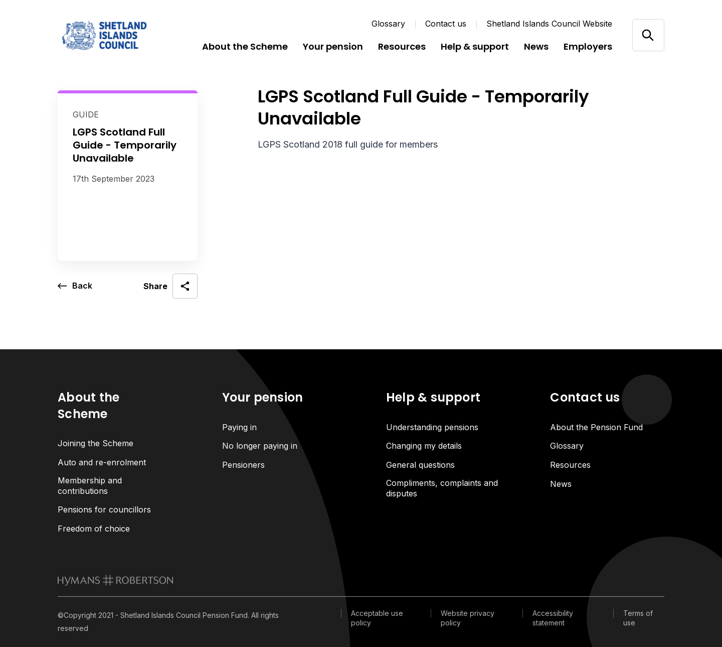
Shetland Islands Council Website (549, 24)
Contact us (445, 24)
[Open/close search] (648, 35)
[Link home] (118, 35)
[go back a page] (75, 286)
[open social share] (170, 286)
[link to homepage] (115, 580)
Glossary (388, 24)
